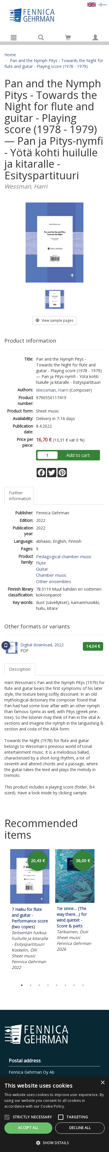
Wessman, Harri (52, 390)
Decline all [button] (80, 1127)
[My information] (95, 37)
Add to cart (78, 455)
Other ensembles (53, 581)
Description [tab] (20, 669)
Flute (41, 563)
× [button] (102, 1083)
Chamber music (51, 575)
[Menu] (13, 37)
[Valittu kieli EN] (92, 4)
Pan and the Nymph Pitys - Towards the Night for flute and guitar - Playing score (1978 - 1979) (53, 63)
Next (102, 913)
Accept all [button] (28, 1127)
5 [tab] (57, 985)
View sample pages (54, 320)
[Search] (41, 37)
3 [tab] (39, 985)
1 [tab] (22, 985)
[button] (54, 1142)
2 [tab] (30, 985)
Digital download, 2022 (42, 645)
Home (10, 54)
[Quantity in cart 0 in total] (68, 38)
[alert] (54, 1114)
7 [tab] (74, 985)
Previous (3, 913)
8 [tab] (83, 985)
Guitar (42, 569)
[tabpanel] (29, 910)
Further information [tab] (20, 495)
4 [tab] (48, 985)
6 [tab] (65, 985)
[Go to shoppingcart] (68, 37)
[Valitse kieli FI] (103, 4)
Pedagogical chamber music (64, 556)
